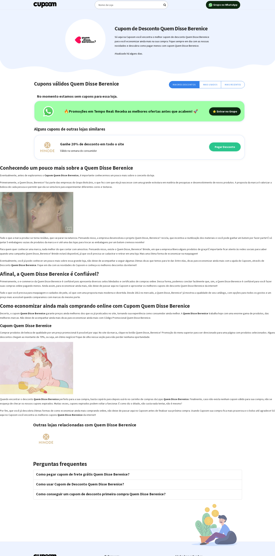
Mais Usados (210, 84)
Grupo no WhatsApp (223, 5)
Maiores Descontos (184, 84)
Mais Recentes (233, 84)
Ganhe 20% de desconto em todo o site (92, 144)
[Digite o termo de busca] (131, 5)
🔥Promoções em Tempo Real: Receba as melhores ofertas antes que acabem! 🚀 (131, 111)
